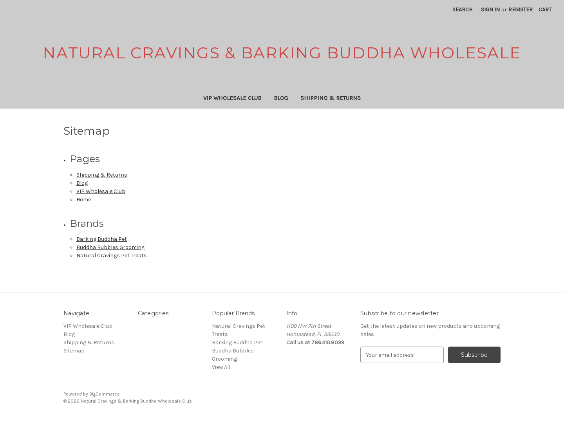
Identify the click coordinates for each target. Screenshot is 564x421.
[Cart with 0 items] (545, 9)
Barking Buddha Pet (101, 239)
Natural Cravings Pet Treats (111, 255)
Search (462, 9)
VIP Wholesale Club (232, 97)
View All (221, 367)
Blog (281, 97)
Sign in (490, 9)
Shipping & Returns (330, 97)
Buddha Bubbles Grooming (110, 247)
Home (83, 199)
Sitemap (74, 350)
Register (520, 9)
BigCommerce (104, 394)
